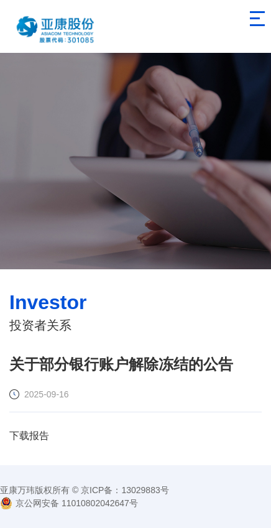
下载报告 (29, 435)
